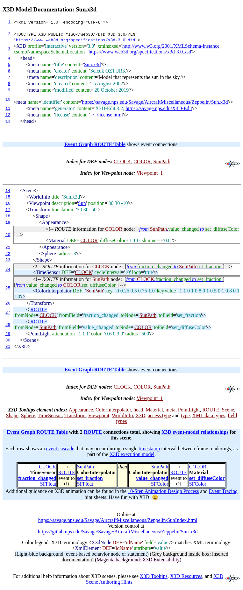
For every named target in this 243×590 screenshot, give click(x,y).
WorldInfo (122, 415)
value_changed (152, 478)
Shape (12, 415)
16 (8, 203)
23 (8, 260)
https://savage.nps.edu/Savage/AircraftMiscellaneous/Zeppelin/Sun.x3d (155, 102)
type (185, 415)
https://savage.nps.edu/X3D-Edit (158, 108)
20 (8, 235)
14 (8, 190)
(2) (178, 483)
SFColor (159, 484)
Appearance (81, 409)
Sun (82, 203)
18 (8, 216)
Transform (75, 415)
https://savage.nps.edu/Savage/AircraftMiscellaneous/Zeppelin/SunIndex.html (117, 520)
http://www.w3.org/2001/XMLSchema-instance (170, 46)
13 (8, 121)
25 (8, 288)
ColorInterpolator (113, 409)
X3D (140, 415)
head (138, 409)
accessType (159, 415)
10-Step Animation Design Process (163, 491)
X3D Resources (186, 576)
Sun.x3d (92, 64)
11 (8, 108)
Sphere (28, 415)
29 (8, 334)
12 (8, 115)
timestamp (149, 448)
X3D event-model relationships (194, 432)
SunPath (162, 161)
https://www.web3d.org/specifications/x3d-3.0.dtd (75, 40)
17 (8, 210)
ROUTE (38, 309)
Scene (228, 409)
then (122, 466)
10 (8, 99)
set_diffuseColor (207, 478)
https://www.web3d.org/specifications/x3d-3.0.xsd (140, 51)
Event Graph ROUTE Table (94, 144)
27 (8, 312)
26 (8, 303)
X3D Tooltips (154, 576)
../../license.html (106, 114)
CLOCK (122, 161)
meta (170, 409)
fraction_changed (37, 478)
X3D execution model (132, 454)
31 (8, 346)
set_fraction (90, 478)
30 (8, 340)
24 (8, 269)
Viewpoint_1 (150, 173)
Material (154, 409)
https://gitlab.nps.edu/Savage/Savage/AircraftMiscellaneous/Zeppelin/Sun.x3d (118, 531)
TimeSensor (50, 415)
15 (8, 197)
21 (8, 247)
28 (8, 324)
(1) (66, 483)
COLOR (142, 161)
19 (8, 222)
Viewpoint (99, 415)
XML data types (208, 415)
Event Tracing (223, 491)
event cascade (60, 448)
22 (8, 253)
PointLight (189, 409)
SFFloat (48, 484)
